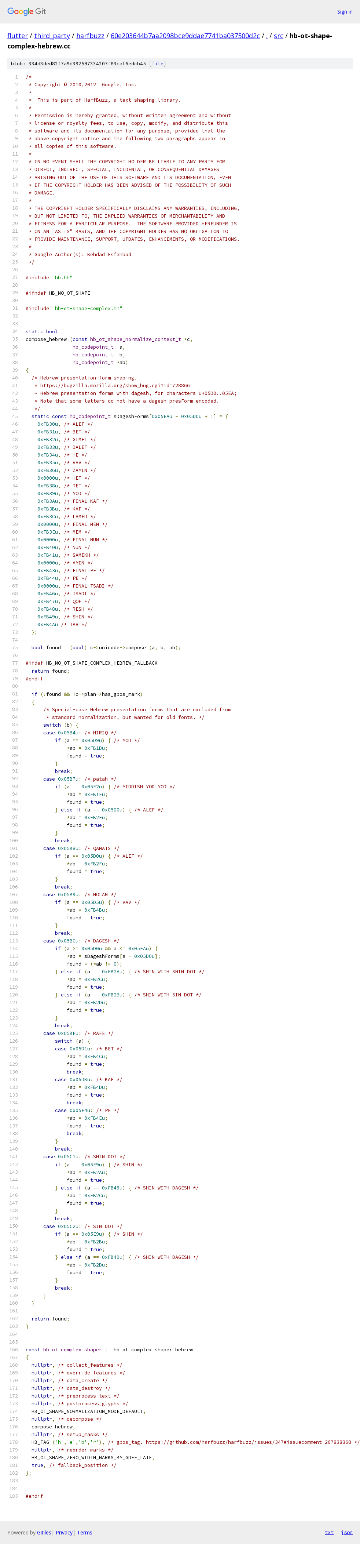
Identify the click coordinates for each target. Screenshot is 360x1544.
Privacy (64, 1532)
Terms (84, 1532)
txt (329, 1532)
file (158, 64)
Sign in (345, 11)
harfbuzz (90, 35)
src (278, 35)
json (347, 1532)
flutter (17, 35)
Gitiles (44, 1532)
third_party (52, 35)
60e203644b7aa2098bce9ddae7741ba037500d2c (185, 35)
